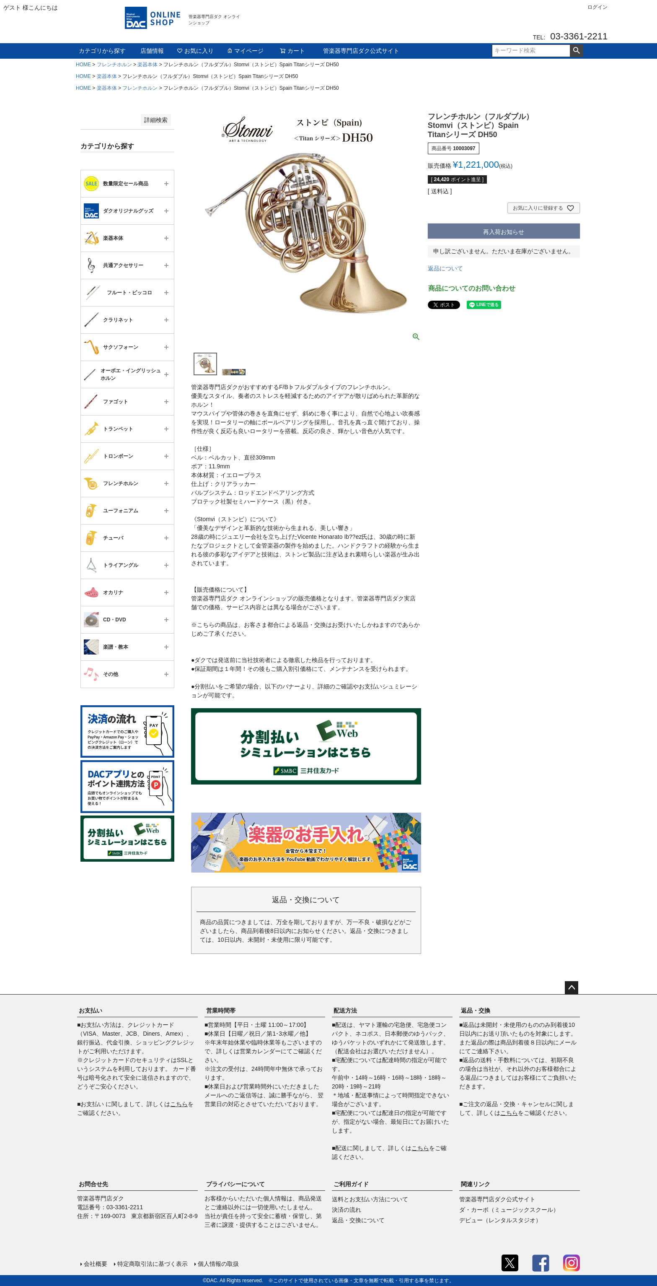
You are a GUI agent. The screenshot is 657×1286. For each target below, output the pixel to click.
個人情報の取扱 (218, 1263)
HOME (83, 65)
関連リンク (475, 1184)
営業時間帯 (220, 1010)
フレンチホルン (114, 65)
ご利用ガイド (351, 1184)
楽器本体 (147, 65)
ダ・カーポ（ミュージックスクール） (509, 1209)
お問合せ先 (93, 1184)
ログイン (597, 7)
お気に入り (195, 50)
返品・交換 (475, 1010)
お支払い (90, 1010)
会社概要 (95, 1263)
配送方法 (345, 1010)
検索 (576, 51)
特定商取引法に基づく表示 (152, 1263)
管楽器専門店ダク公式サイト (361, 50)
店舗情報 (152, 50)
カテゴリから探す (102, 50)
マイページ (245, 50)
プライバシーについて (235, 1184)
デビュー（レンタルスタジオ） (500, 1220)
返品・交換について (358, 1220)
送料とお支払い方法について (370, 1199)
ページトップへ (571, 988)
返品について (445, 268)
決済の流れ (346, 1209)
